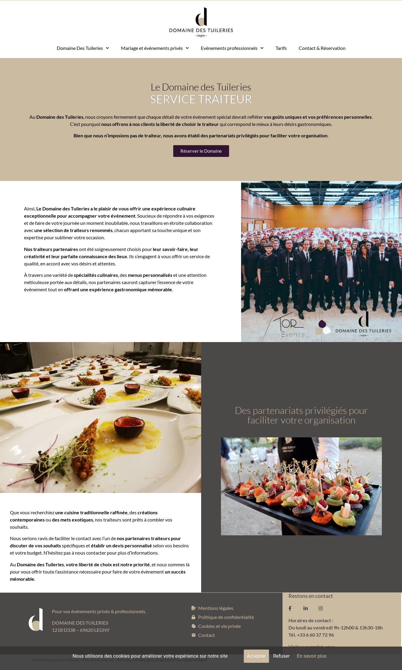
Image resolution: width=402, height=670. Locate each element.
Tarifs (281, 48)
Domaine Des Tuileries (83, 48)
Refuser (281, 656)
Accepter (256, 656)
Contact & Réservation (322, 48)
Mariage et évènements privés (155, 48)
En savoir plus (312, 656)
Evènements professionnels (232, 48)
